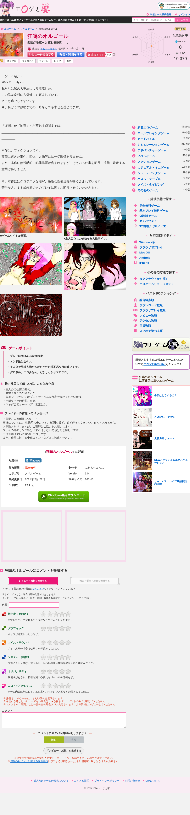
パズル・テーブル (161, 179)
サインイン (184, 14)
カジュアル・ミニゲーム (161, 167)
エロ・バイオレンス (20, 685)
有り (73, 742)
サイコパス (28, 61)
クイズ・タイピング (161, 184)
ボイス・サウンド (18, 642)
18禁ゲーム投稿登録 (160, 14)
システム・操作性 (18, 657)
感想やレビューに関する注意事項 (29, 763)
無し (53, 742)
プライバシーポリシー (107, 783)
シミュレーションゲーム (161, 144)
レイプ (57, 61)
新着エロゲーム (161, 127)
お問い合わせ (132, 783)
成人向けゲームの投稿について (51, 783)
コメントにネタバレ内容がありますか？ (62, 735)
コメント (7, 710)
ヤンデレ (43, 61)
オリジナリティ (17, 671)
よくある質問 (81, 783)
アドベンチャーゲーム (161, 150)
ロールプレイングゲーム (161, 133)
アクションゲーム (161, 161)
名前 (4, 604)
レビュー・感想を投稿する (33, 581)
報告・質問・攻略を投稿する (95, 581)
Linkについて (152, 783)
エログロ (11, 61)
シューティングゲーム (161, 173)
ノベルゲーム (161, 156)
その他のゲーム (161, 190)
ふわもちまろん (49, 48)
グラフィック (16, 628)
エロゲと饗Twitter (154, 364)
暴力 (69, 61)
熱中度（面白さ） (18, 614)
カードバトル (161, 138)
